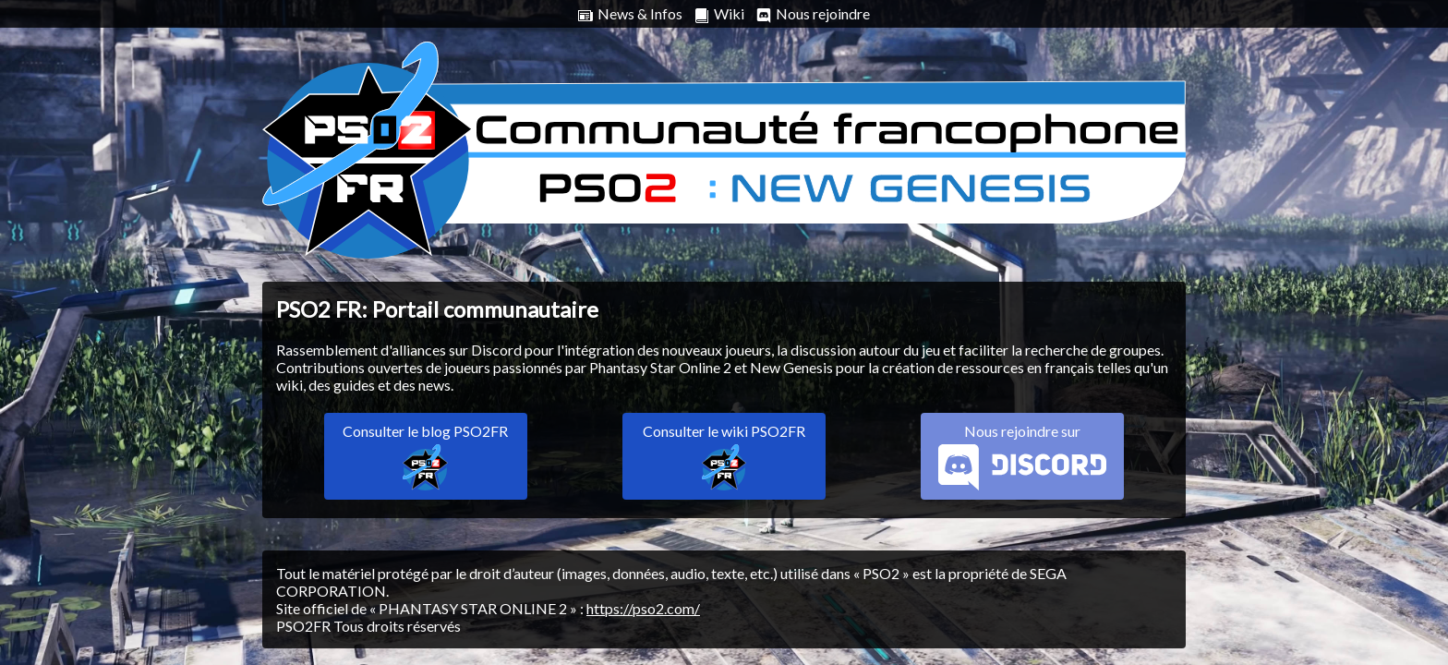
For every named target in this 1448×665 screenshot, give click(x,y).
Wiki (719, 14)
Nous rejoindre (813, 14)
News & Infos (630, 14)
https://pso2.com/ (643, 608)
